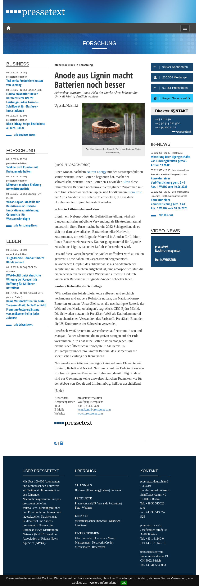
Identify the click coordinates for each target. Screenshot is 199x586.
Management (82, 542)
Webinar (87, 507)
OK (124, 582)
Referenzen (98, 547)
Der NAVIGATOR (165, 259)
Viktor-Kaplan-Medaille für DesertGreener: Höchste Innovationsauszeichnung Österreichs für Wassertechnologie (23, 210)
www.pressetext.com (90, 413)
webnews (114, 520)
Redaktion (115, 503)
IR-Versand (100, 503)
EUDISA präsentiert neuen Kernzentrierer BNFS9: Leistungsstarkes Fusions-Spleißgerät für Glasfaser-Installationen (22, 102)
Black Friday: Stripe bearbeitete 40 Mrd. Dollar (25, 126)
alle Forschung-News (25, 225)
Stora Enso (135, 192)
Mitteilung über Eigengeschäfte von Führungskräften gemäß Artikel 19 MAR (170, 161)
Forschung (93, 490)
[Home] (8, 28)
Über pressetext (84, 538)
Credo (108, 542)
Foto (77, 507)
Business (80, 490)
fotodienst (81, 525)
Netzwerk (98, 542)
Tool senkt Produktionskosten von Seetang (24, 82)
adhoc (92, 520)
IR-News (115, 490)
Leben (105, 490)
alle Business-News (24, 135)
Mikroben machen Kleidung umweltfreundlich (23, 186)
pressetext (81, 520)
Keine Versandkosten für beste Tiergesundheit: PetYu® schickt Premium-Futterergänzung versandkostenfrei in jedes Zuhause (26, 309)
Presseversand (83, 503)
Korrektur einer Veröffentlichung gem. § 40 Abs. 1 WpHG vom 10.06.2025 (169, 182)
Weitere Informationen (103, 582)
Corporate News (104, 538)
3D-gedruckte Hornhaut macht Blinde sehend (25, 260)
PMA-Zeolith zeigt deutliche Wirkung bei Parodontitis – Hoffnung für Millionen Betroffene (23, 281)
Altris (126, 182)
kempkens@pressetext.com (94, 409)
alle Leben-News (23, 324)
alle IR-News (166, 215)
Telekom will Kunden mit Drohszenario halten (22, 169)
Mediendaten (82, 547)
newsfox (102, 520)
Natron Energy (97, 172)
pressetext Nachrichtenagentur (167, 248)
